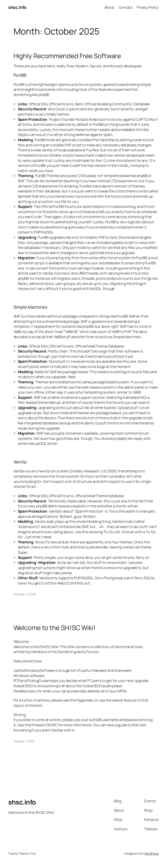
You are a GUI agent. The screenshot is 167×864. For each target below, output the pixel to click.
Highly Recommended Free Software (67, 55)
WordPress (151, 853)
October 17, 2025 (24, 594)
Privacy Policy (148, 7)
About (109, 7)
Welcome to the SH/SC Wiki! (54, 627)
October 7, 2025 (24, 741)
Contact (125, 7)
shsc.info (17, 7)
